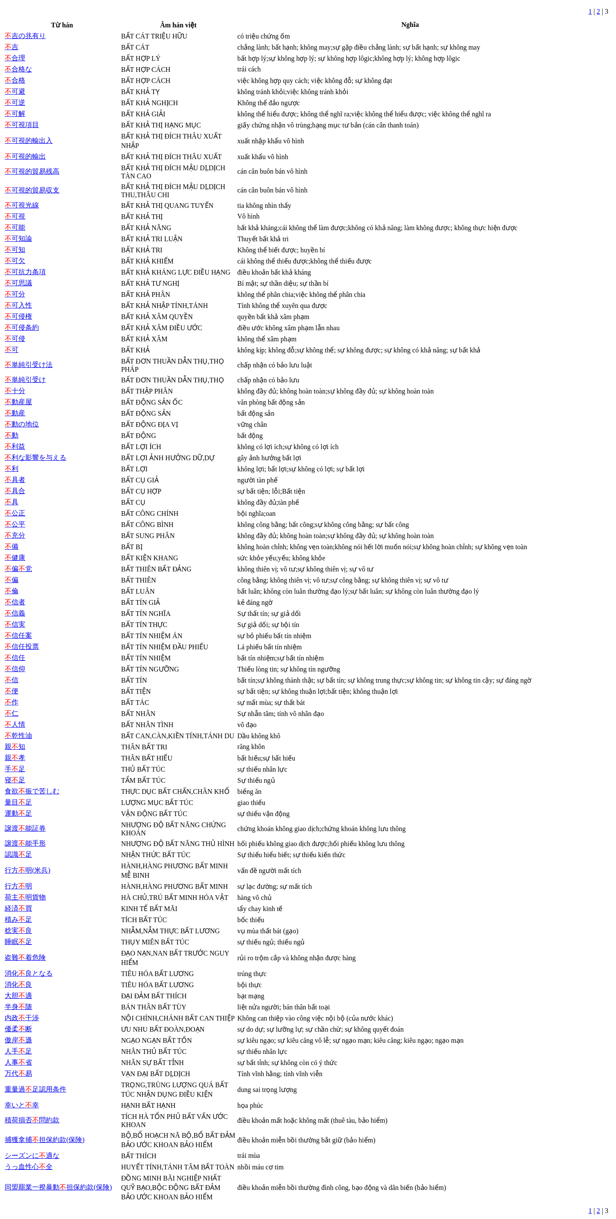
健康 (15, 557)
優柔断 (18, 1029)
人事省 (18, 1062)
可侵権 (18, 316)
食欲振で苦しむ (32, 791)
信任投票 (22, 646)
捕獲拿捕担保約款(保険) (45, 1139)
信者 (15, 602)
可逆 (15, 102)
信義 (15, 613)
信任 (15, 657)
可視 (15, 216)
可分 (15, 294)
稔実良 (18, 930)
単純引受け (25, 379)
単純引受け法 (29, 364)
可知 (15, 249)
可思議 (18, 283)
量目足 (18, 802)
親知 (15, 746)
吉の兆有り (25, 35)
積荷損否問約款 (32, 1120)
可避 (15, 91)
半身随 (18, 1006)
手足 (15, 768)
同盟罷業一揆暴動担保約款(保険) (58, 1187)
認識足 (18, 854)
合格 (15, 80)
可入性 (18, 305)
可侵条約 (22, 327)
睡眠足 (18, 941)
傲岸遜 (18, 1040)
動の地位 (22, 424)
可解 (15, 113)
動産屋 (18, 401)
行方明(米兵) (27, 870)
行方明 (18, 886)
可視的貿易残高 (32, 171)
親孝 (15, 757)
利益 (15, 446)
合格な (18, 69)
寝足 (15, 780)
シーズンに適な (32, 1155)
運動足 (18, 813)
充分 (15, 535)
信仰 (15, 668)
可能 (15, 227)
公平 (15, 524)
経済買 (18, 908)
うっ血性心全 (29, 1166)
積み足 (18, 919)
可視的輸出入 (29, 140)
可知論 (18, 238)
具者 (15, 479)
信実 (15, 624)
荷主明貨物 (25, 897)
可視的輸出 (25, 156)
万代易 (18, 1073)
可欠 (15, 260)
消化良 (18, 984)
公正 (15, 513)
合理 (15, 58)
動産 (15, 413)
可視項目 (22, 124)
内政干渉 (22, 1017)
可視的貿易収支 (32, 190)
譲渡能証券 (25, 828)
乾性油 (18, 735)
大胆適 (18, 995)
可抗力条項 (25, 271)
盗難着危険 (25, 957)
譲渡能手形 (25, 843)
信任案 (18, 635)
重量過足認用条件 (35, 1089)
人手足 (18, 1051)
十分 (15, 390)
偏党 (18, 568)
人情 (15, 724)
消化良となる (29, 973)
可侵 (15, 338)
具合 (15, 490)
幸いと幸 (22, 1105)
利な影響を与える (35, 457)
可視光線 (22, 205)
